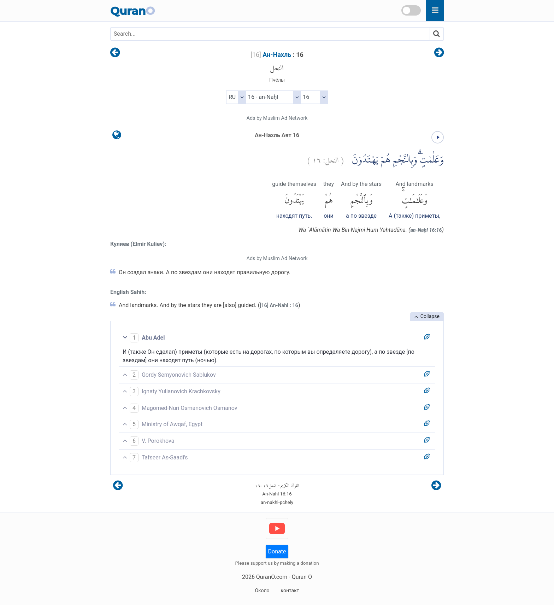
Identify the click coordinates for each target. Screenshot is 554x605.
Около (262, 590)
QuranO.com (271, 577)
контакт (290, 590)
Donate (277, 551)
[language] (116, 136)
